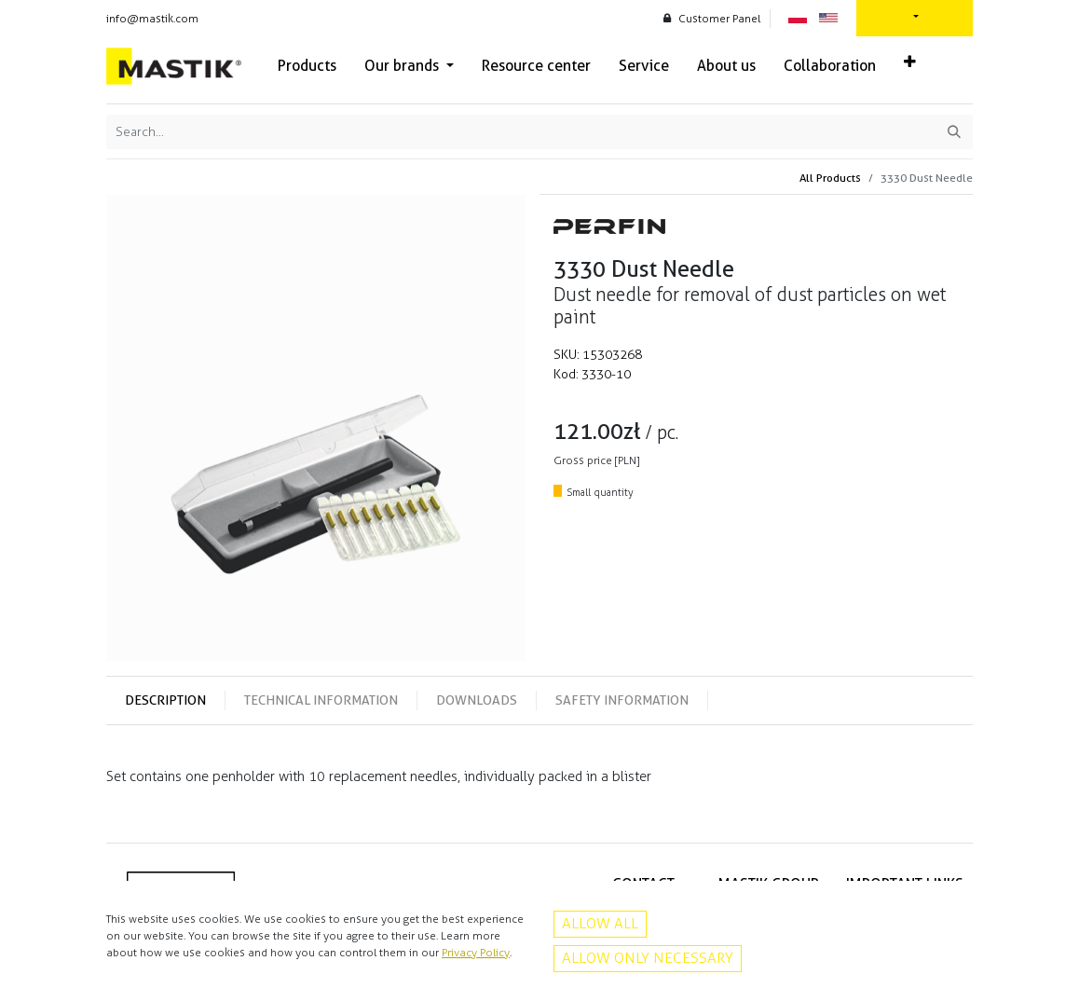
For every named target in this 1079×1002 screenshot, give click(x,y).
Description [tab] (165, 700)
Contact (942, 931)
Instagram (649, 970)
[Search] (954, 132)
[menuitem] (307, 66)
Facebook (649, 950)
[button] (910, 62)
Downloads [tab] (476, 700)
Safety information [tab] (622, 700)
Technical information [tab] (321, 700)
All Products (830, 178)
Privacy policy (929, 911)
